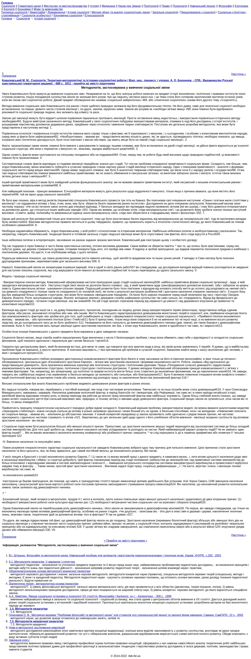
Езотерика (241, 6)
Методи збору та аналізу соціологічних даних (121, 12)
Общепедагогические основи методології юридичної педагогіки (49, 571)
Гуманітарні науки (29, 6)
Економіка (24, 9)
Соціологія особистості (36, 15)
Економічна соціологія (68, 15)
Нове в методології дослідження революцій (37, 627)
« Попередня (9, 74)
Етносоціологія (94, 15)
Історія (94, 6)
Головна (6, 18)
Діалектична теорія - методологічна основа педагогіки (43, 583)
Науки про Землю (129, 6)
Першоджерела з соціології (198, 12)
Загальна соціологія (165, 12)
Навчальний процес (203, 6)
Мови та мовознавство (48, 9)
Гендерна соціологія (14, 12)
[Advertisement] (125, 44)
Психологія (180, 6)
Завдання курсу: (19, 640)
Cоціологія (8, 6)
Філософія (225, 6)
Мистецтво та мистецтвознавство (65, 6)
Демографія (37, 12)
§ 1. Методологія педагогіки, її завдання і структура (42, 561)
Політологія (151, 6)
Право (166, 6)
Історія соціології (78, 12)
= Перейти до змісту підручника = (125, 540)
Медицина (108, 6)
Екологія (9, 9)
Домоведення (56, 12)
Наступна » (238, 74)
